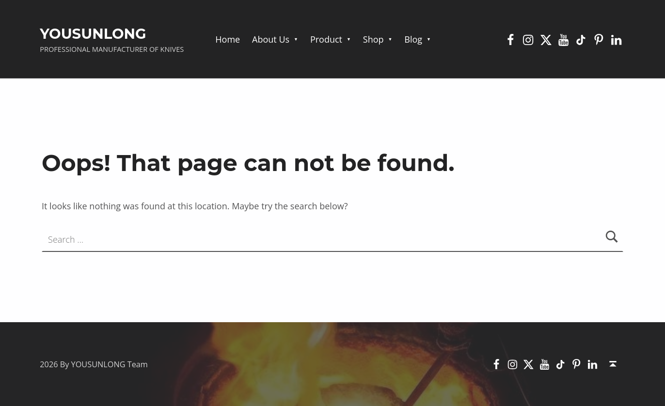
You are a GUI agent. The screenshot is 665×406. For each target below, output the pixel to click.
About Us (270, 39)
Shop (373, 39)
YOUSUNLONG (93, 33)
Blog (413, 39)
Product (326, 39)
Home (227, 39)
